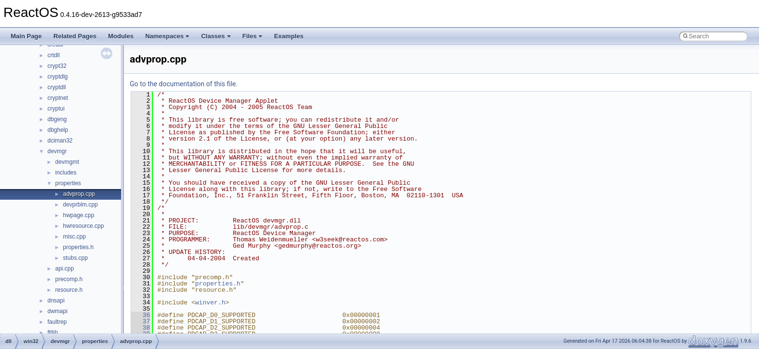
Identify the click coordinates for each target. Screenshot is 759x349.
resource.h (69, 289)
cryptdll (56, 87)
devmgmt (67, 162)
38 (140, 327)
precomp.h (69, 279)
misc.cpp (74, 236)
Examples (289, 36)
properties (68, 183)
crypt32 (56, 66)
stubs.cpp (75, 257)
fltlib (52, 332)
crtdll (53, 55)
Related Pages (74, 36)
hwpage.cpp (78, 215)
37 (140, 321)
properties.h (78, 247)
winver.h (210, 302)
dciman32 (60, 140)
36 (140, 315)
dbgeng (57, 119)
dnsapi (55, 300)
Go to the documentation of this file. (184, 84)
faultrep (57, 321)
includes (65, 172)
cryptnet (57, 98)
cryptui (55, 108)
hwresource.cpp (83, 225)
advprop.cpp (79, 193)
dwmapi (57, 311)
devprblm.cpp (80, 204)
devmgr (57, 151)
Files (253, 36)
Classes (215, 36)
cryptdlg (57, 76)
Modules (121, 36)
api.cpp (64, 268)
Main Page (26, 36)
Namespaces (167, 36)
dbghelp (57, 130)
